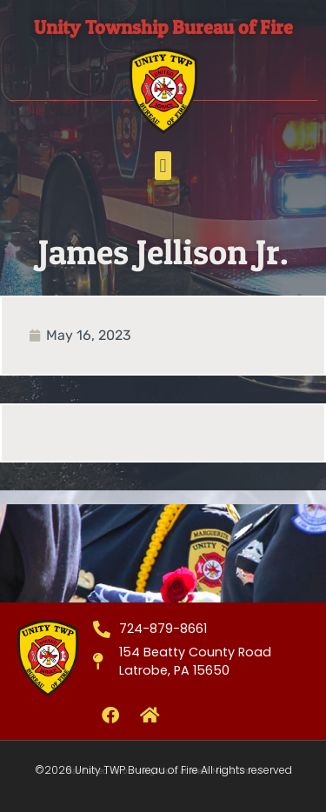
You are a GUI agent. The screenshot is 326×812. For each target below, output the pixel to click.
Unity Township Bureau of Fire (163, 27)
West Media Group (226, 771)
